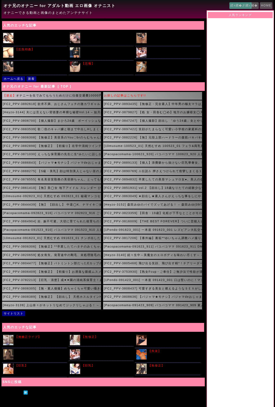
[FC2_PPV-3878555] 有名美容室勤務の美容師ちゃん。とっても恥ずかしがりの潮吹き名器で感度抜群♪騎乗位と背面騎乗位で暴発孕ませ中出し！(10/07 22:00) (52, 179)
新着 (31, 78)
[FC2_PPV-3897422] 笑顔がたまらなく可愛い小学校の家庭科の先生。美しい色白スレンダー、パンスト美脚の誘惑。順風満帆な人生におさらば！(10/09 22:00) (153, 129)
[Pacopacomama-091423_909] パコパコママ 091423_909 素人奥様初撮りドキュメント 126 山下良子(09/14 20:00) (153, 305)
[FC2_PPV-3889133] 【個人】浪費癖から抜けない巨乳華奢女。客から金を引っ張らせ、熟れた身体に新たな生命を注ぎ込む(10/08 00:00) (153, 162)
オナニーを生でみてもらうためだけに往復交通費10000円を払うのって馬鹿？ (52, 95)
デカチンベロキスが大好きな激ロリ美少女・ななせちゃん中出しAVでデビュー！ (173, 38)
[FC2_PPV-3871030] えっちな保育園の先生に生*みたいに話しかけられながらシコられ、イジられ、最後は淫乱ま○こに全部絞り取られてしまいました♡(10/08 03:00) (52, 154)
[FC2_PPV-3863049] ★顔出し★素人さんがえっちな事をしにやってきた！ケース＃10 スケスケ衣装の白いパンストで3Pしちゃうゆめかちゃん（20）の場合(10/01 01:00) (153, 196)
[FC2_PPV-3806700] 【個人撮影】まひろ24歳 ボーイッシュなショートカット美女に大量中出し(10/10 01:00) (52, 120)
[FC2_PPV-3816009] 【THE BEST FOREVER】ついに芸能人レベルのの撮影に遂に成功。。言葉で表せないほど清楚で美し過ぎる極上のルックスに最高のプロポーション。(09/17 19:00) (153, 221)
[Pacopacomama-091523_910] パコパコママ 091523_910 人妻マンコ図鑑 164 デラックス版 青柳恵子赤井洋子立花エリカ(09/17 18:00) (52, 229)
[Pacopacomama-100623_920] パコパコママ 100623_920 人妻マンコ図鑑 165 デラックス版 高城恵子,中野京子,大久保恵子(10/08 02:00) (153, 154)
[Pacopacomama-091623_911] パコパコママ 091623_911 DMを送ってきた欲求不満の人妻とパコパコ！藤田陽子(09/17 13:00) (153, 246)
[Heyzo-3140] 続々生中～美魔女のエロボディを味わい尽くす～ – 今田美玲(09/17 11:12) (153, 255)
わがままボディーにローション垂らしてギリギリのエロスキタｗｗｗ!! (106, 369)
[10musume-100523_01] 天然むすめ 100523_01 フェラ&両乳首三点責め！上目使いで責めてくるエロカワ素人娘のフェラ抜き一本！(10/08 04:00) (153, 146)
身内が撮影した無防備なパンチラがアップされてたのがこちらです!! (173, 67)
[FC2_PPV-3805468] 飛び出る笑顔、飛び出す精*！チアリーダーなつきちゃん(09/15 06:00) (153, 263)
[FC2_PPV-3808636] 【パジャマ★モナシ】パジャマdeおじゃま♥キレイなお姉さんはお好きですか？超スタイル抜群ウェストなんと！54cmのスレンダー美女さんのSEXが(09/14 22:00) (153, 296)
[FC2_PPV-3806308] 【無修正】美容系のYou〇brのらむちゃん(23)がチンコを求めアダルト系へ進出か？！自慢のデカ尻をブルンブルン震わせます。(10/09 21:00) (52, 137)
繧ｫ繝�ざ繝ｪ (240, 5)
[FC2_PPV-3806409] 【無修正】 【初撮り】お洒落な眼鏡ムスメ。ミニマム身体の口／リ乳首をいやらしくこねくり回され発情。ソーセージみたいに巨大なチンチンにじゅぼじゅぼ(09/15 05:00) (52, 271)
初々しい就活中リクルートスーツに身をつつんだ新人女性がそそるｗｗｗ (106, 53)
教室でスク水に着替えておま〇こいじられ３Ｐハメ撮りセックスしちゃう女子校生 (173, 340)
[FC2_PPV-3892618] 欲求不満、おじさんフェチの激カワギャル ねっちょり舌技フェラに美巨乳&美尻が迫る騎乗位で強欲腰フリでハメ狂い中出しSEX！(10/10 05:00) (52, 104)
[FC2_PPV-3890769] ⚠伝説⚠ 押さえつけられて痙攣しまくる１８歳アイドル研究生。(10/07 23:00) (153, 171)
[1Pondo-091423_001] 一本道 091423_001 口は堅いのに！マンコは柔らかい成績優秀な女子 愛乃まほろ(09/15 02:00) (153, 280)
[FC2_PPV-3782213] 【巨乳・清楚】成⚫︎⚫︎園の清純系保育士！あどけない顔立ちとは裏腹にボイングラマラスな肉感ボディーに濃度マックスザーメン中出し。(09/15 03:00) (52, 280)
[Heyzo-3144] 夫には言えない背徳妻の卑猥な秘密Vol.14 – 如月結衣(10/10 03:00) (52, 112)
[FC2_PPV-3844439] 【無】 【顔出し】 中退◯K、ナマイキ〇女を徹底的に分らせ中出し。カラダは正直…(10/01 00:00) (52, 204)
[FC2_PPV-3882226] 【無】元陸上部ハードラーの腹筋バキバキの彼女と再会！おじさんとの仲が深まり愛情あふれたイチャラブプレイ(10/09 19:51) (153, 137)
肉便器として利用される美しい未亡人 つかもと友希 (173, 368)
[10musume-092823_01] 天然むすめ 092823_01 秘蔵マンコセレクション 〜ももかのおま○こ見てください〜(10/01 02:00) (52, 196)
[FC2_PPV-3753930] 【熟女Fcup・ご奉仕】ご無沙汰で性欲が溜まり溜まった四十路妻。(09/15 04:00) (153, 271)
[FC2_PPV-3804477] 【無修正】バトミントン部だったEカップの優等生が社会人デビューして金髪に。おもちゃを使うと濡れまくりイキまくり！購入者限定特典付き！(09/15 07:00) (52, 263)
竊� (254, 5)
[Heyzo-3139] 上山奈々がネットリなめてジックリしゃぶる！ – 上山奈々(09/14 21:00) (52, 305)
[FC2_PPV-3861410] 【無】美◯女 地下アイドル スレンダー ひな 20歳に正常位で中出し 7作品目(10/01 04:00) (52, 187)
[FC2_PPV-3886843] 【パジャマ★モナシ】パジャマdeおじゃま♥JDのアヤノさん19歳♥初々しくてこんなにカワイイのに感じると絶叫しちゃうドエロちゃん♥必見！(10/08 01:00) (52, 162)
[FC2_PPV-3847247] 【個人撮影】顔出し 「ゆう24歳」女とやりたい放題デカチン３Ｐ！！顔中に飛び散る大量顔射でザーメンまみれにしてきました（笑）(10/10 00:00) (153, 120)
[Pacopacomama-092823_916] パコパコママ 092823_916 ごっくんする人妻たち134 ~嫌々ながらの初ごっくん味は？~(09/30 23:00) (52, 213)
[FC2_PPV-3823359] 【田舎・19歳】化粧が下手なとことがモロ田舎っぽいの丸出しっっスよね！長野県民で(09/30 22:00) (153, 213)
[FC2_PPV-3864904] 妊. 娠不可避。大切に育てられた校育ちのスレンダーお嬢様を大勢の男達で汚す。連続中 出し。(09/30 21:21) (52, 221)
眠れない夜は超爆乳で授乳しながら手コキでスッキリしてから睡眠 (39, 53)
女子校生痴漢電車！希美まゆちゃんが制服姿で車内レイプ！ (173, 51)
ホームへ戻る (14, 78)
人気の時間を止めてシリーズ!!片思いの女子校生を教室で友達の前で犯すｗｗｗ (39, 67)
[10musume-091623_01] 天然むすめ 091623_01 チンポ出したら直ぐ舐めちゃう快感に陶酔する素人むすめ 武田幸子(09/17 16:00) (52, 238)
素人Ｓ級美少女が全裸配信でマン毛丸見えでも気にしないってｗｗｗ (39, 340)
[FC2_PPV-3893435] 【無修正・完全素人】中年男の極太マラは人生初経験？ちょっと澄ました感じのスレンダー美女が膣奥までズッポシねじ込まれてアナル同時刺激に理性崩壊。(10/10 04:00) (153, 104)
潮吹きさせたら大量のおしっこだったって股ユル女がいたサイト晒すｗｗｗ (106, 67)
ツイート (12, 392)
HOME (266, 5)
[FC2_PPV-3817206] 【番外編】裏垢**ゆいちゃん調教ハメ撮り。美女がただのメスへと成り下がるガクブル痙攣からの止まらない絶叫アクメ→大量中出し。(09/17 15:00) (153, 238)
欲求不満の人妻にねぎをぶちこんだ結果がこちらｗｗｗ (106, 339)
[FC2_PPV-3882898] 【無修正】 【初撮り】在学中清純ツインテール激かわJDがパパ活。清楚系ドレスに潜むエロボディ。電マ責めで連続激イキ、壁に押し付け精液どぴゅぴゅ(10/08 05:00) (52, 146)
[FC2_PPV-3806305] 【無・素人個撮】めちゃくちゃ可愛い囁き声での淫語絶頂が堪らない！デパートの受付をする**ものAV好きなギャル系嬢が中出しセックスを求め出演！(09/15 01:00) (52, 288)
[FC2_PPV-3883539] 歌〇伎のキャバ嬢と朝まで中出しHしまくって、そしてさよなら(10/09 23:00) (52, 129)
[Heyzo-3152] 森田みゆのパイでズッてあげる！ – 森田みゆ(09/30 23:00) (153, 204)
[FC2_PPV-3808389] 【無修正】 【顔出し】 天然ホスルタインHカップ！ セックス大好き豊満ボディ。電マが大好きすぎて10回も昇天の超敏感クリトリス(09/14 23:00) (52, 296)
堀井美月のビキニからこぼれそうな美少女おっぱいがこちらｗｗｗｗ (39, 369)
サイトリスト (14, 313)
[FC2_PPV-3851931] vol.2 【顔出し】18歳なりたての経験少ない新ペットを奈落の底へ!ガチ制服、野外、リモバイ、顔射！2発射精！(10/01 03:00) (153, 187)
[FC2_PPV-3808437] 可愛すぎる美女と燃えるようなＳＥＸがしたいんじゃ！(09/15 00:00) (153, 288)
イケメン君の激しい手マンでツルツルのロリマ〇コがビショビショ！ (39, 38)
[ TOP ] (64, 86)
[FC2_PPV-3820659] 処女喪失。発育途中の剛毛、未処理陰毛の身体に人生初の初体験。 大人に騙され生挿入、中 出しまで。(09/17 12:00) (52, 255)
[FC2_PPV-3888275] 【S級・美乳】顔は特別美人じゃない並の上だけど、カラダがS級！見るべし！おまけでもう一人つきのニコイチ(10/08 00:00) (52, 171)
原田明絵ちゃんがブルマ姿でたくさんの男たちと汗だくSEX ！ (106, 353)
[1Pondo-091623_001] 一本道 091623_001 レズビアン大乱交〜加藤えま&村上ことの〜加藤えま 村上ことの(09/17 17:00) (153, 229)
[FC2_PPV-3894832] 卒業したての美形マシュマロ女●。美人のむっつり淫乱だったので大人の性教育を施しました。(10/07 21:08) (153, 179)
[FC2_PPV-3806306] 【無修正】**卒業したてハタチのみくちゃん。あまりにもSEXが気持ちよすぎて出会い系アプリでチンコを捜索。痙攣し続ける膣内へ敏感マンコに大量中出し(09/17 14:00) (52, 246)
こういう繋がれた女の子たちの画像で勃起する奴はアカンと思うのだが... (173, 355)
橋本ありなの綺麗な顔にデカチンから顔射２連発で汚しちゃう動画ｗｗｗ (106, 38)
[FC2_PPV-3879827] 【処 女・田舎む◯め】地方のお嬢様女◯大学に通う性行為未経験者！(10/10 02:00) (153, 112)
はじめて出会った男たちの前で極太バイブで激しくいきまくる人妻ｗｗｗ (39, 355)
